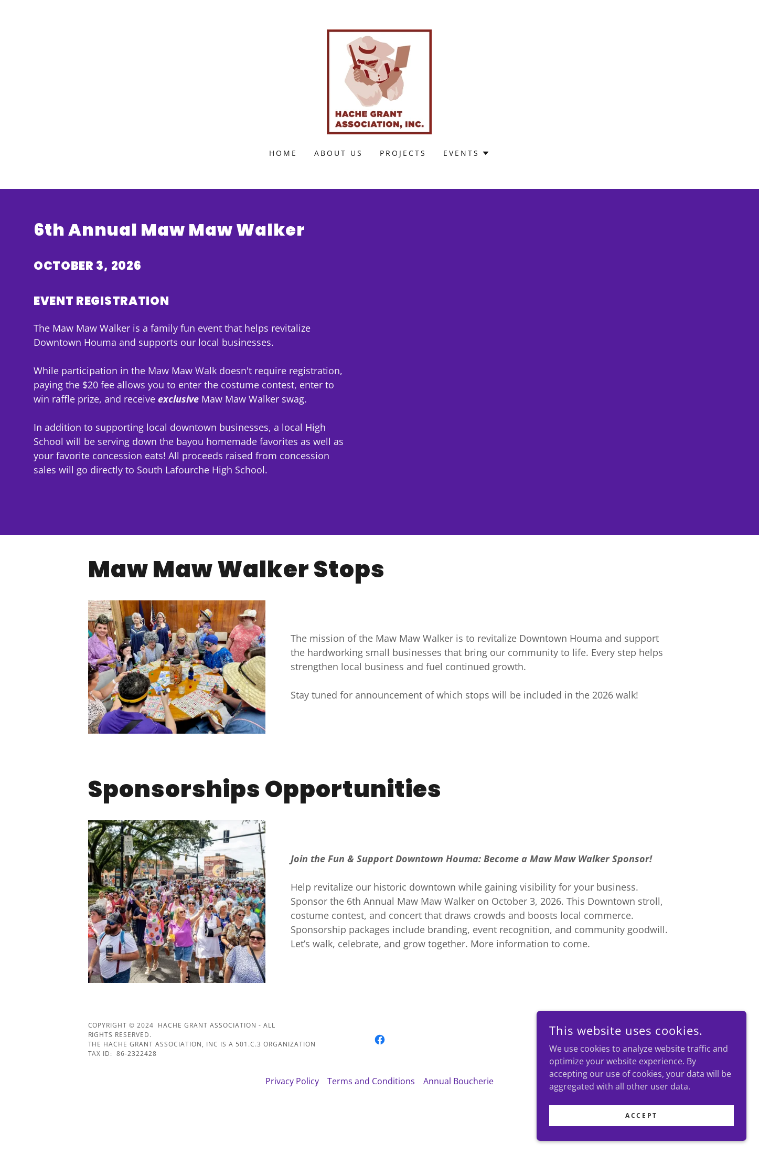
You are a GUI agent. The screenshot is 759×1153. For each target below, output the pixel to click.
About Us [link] (338, 153)
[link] (379, 81)
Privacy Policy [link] (292, 1081)
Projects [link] (403, 153)
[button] (466, 153)
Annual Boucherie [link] (458, 1081)
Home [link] (283, 153)
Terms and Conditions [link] (371, 1081)
